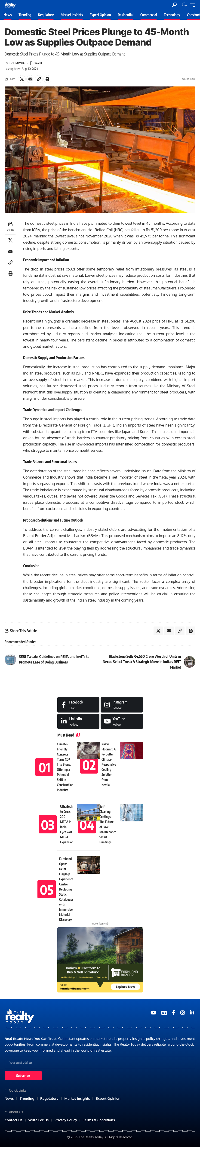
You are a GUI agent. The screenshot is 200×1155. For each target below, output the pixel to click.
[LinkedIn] (78, 722)
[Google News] (164, 1013)
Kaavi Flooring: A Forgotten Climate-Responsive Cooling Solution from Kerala (109, 765)
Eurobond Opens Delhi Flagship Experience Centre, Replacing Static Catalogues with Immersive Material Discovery (66, 889)
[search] (174, 5)
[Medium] (122, 722)
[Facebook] (78, 705)
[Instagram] (122, 705)
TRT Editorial (17, 63)
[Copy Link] (39, 79)
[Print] (47, 79)
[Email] (30, 79)
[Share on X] (22, 79)
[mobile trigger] (191, 5)
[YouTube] (153, 1013)
